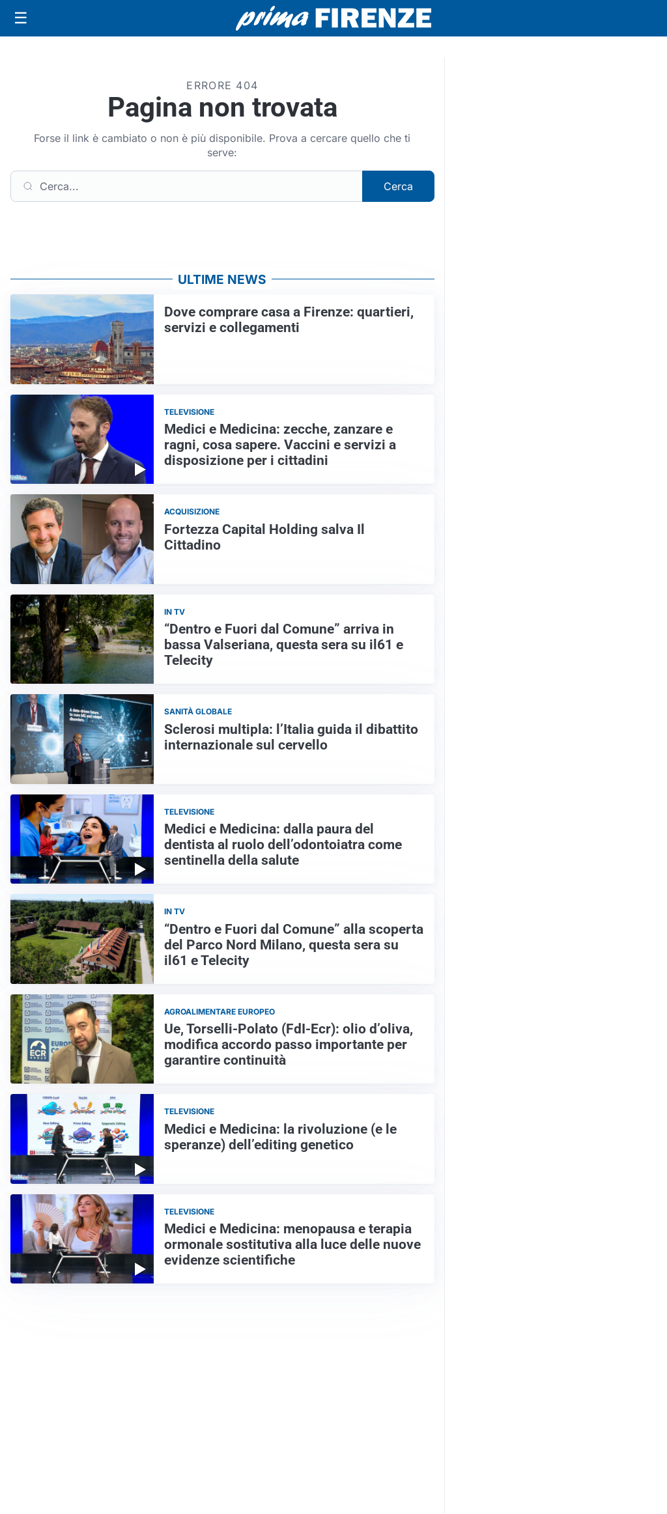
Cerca (398, 186)
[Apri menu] (20, 18)
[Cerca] (186, 186)
